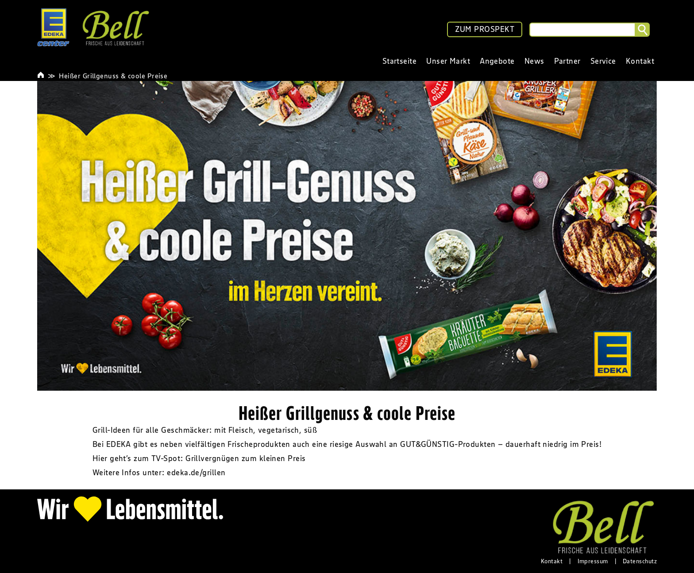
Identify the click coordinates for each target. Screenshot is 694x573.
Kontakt (552, 561)
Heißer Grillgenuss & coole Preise (113, 75)
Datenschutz (640, 561)
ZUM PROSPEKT (484, 29)
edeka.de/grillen (196, 472)
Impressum (593, 561)
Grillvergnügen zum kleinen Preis (245, 458)
